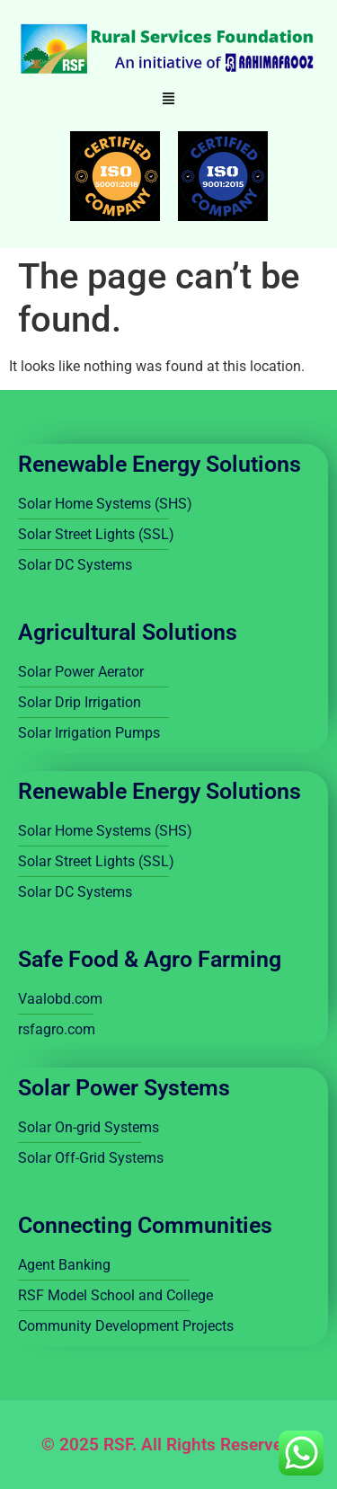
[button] (169, 100)
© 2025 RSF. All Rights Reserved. (169, 1444)
